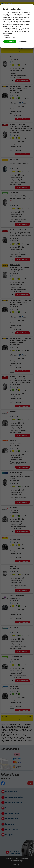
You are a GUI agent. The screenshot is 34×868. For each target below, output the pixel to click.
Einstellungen (23, 41)
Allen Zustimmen (9, 41)
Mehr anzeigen (7, 33)
